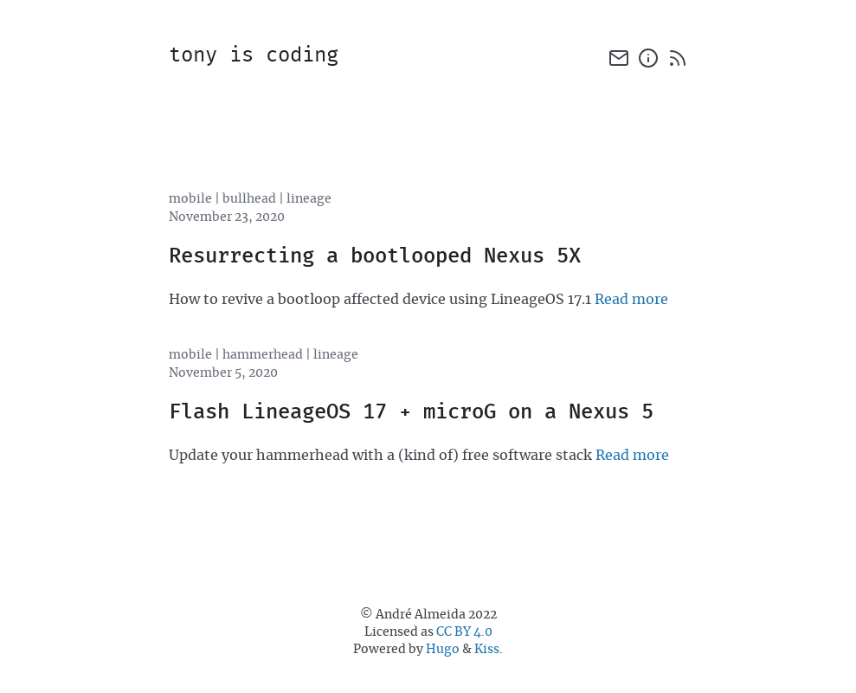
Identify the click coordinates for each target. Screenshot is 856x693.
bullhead (249, 199)
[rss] (677, 58)
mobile (190, 199)
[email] (618, 58)
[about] (648, 58)
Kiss (486, 650)
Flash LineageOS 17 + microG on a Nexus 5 (411, 413)
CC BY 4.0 (464, 632)
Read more (631, 300)
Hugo (443, 650)
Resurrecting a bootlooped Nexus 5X (375, 257)
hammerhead (262, 355)
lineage (308, 199)
